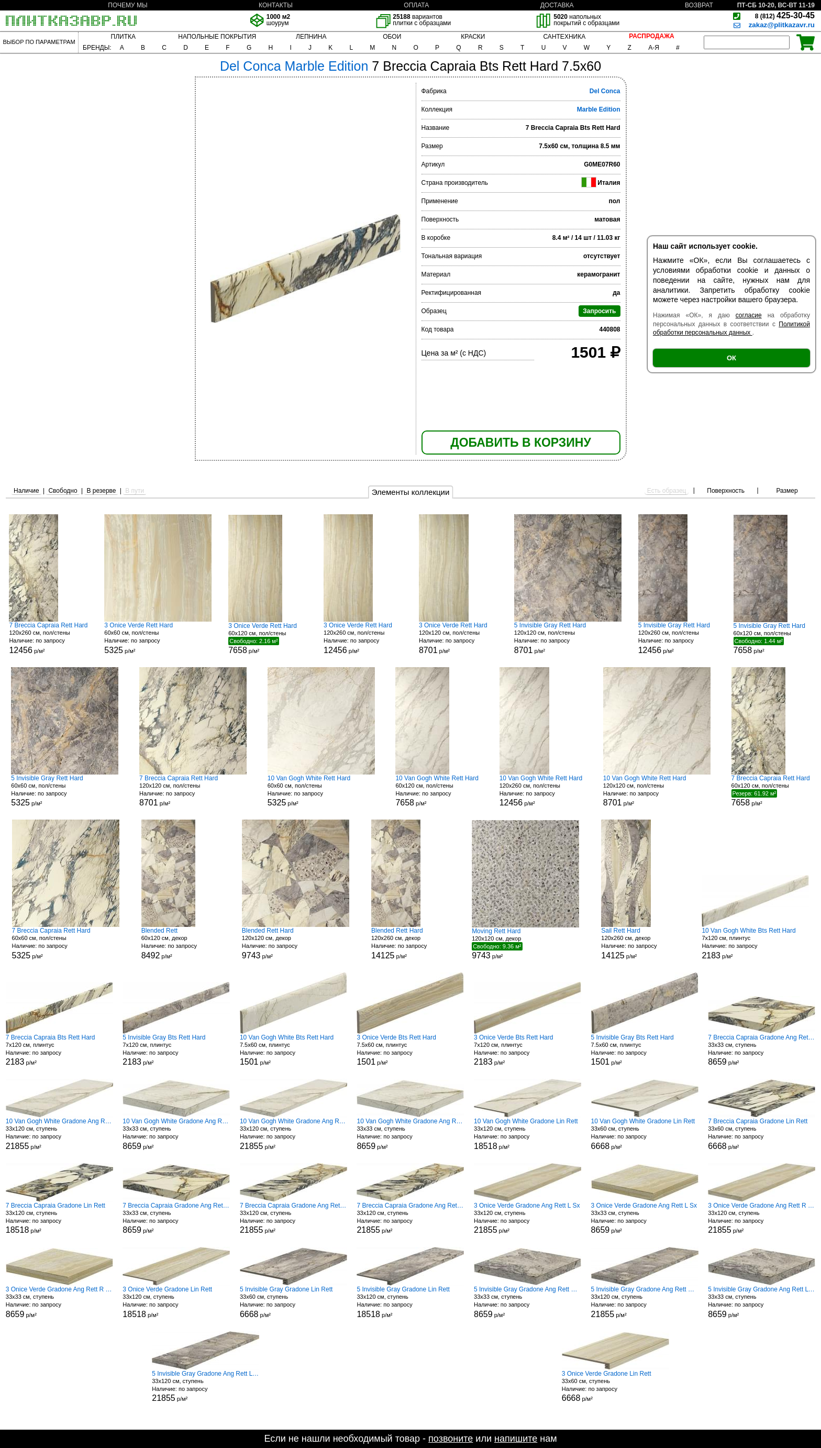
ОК (731, 358)
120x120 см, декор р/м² (295, 943)
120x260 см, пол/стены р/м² (48, 638)
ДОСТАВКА (557, 5)
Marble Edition (598, 109)
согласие (749, 315)
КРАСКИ (473, 36)
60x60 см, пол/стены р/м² (158, 638)
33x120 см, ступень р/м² (59, 1134)
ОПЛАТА (416, 5)
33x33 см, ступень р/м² (761, 1050)
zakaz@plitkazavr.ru (782, 25)
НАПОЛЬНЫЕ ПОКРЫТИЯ (217, 36)
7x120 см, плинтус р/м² (755, 943)
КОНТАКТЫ (276, 5)
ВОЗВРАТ (699, 5)
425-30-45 (785, 15)
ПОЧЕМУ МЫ (127, 5)
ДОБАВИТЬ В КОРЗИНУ (520, 442)
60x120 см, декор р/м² (180, 943)
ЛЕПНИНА (311, 36)
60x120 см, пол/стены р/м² (267, 638)
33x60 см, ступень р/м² (644, 1134)
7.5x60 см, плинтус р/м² (293, 1050)
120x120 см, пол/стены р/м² (458, 638)
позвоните (450, 1438)
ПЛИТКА (123, 36)
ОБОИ (392, 36)
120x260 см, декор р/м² (410, 943)
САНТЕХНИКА (564, 36)
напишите (515, 1438)
